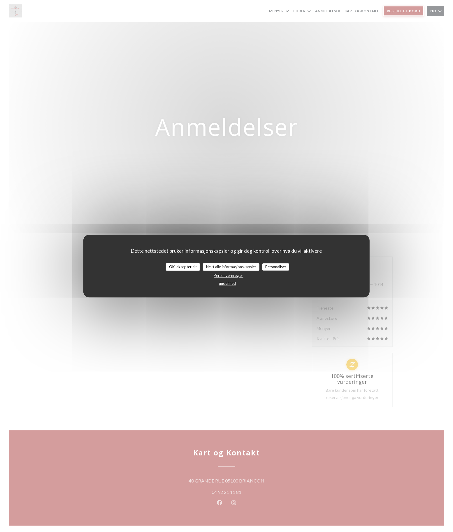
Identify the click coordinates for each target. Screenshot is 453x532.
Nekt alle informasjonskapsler (231, 266)
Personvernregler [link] (228, 275)
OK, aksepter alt (183, 266)
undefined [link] (227, 283)
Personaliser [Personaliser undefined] (275, 266)
